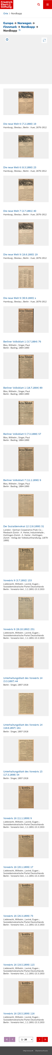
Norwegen (24, 23)
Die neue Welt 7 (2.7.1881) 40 (19, 210)
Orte (5, 13)
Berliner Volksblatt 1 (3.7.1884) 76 (22, 341)
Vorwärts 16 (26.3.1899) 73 (18, 915)
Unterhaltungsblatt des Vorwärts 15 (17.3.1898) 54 (22, 773)
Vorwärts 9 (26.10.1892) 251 (19, 629)
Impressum (28, 1051)
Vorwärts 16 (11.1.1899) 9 (17, 818)
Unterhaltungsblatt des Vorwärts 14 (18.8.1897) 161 (22, 726)
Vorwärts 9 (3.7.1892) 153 (17, 580)
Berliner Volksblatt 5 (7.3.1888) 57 (22, 433)
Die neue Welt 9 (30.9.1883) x (19, 298)
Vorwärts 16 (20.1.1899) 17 (18, 867)
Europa (8, 23)
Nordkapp (28, 27)
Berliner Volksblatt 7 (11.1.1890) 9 (22, 480)
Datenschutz (41, 1051)
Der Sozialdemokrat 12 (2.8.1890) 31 (23, 526)
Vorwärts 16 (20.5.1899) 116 (19, 1013)
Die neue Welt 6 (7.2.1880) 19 (19, 123)
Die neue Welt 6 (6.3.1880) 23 (19, 167)
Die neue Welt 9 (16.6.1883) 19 (20, 254)
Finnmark (10, 27)
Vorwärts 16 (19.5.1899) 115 (19, 964)
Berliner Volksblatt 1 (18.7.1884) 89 (22, 387)
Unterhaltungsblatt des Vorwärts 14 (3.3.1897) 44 (22, 680)
